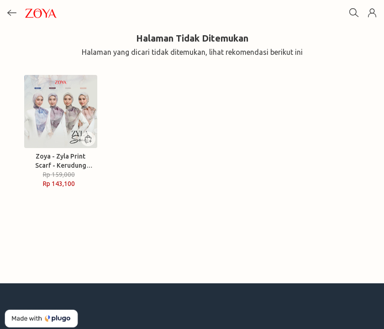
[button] (372, 13)
